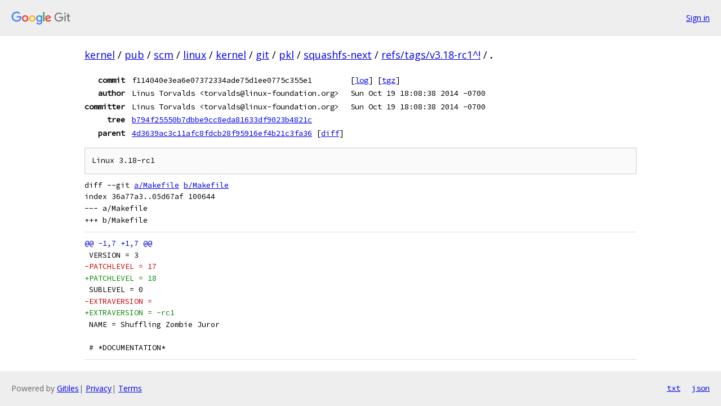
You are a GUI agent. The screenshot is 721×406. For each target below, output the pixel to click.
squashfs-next (338, 54)
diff (330, 133)
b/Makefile (206, 185)
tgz (388, 80)
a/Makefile (156, 185)
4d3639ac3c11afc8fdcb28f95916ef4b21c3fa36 (222, 133)
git (262, 54)
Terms (130, 388)
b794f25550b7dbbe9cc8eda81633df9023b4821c (222, 119)
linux (194, 54)
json (701, 388)
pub (134, 54)
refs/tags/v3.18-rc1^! (430, 54)
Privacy (99, 388)
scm (163, 54)
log (361, 80)
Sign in (698, 17)
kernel (99, 54)
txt (673, 388)
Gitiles (68, 388)
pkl (286, 54)
